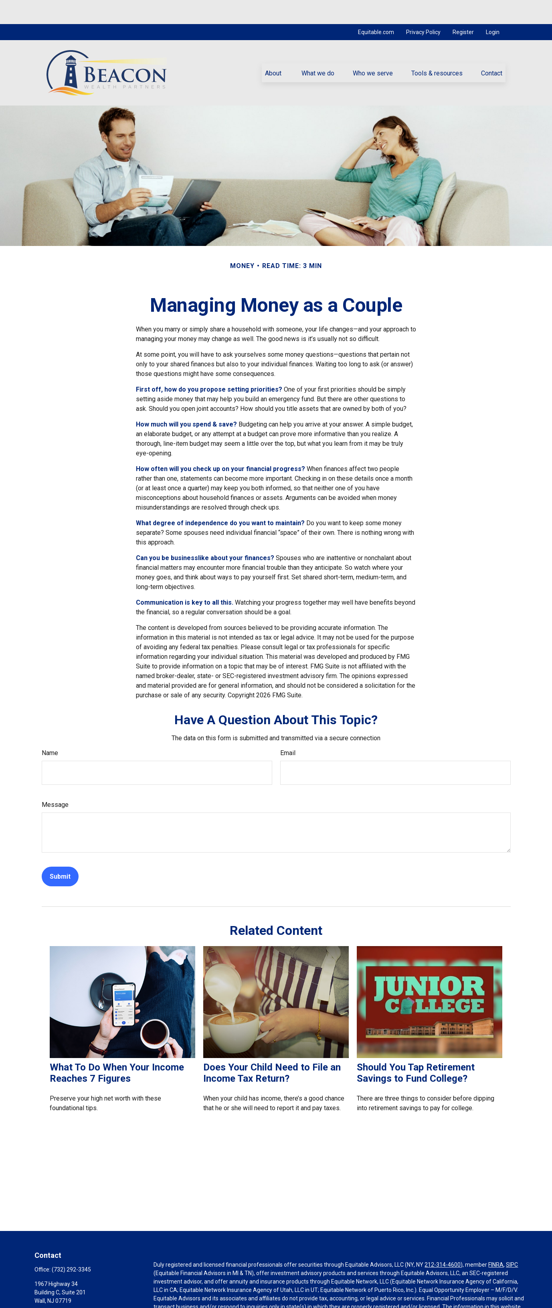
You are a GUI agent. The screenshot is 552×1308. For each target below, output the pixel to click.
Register (463, 8)
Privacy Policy (423, 8)
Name (50, 729)
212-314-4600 (443, 1240)
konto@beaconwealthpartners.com (79, 1303)
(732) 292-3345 (71, 1245)
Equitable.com (376, 8)
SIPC (512, 1240)
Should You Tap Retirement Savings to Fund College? (416, 1049)
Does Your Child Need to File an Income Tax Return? (272, 1049)
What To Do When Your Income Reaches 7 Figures (117, 1049)
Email (287, 729)
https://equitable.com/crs (186, 1299)
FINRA (495, 1240)
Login (492, 8)
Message (55, 780)
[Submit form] (60, 852)
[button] (274, 48)
